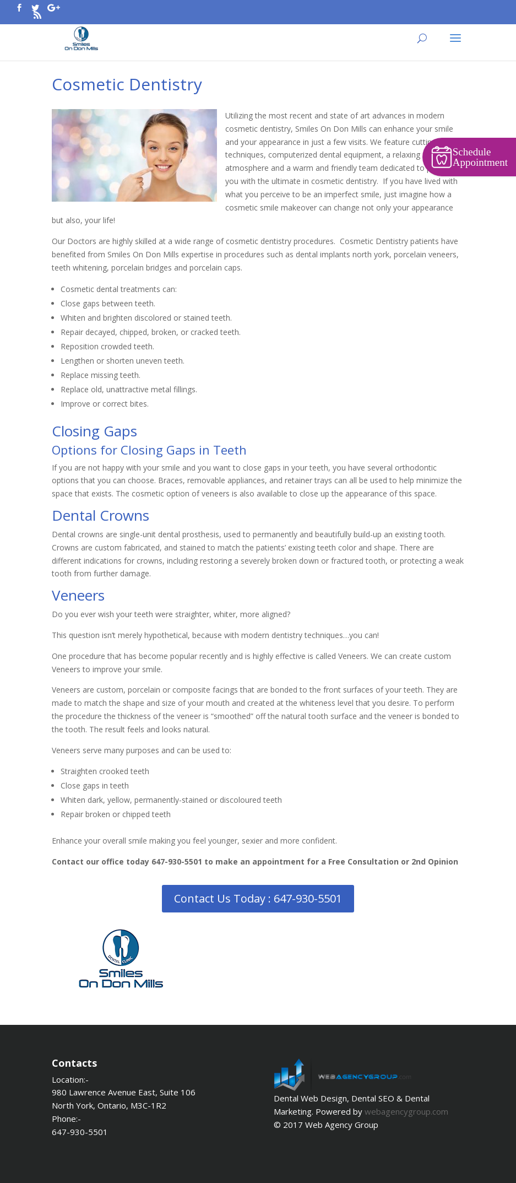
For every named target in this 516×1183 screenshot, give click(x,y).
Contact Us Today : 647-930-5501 (258, 898)
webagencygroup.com (406, 1111)
